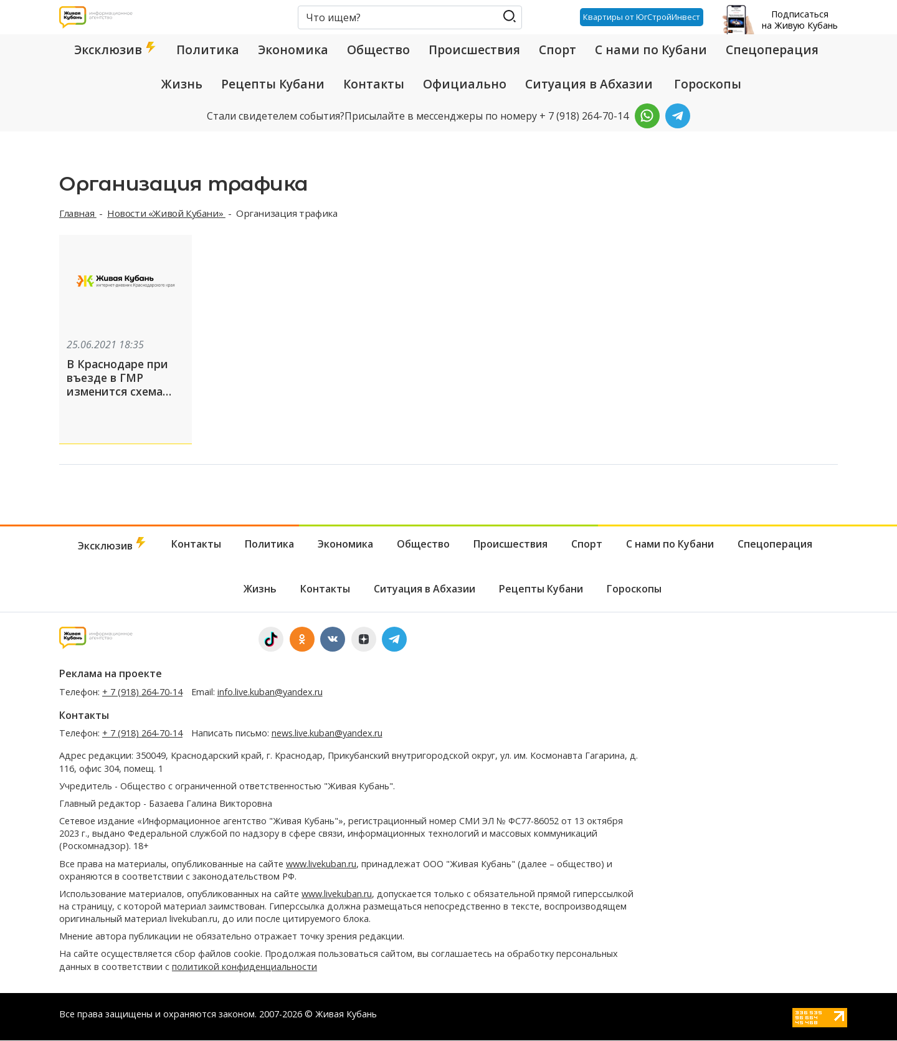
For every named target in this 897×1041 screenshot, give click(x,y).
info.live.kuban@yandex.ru (270, 692)
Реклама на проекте (110, 674)
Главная (78, 213)
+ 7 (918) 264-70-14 (142, 692)
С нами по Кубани (651, 50)
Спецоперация (772, 50)
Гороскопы (707, 84)
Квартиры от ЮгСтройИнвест (641, 16)
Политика (207, 50)
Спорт (557, 50)
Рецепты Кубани (273, 84)
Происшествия (474, 50)
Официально (464, 84)
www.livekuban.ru (321, 864)
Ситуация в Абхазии (589, 84)
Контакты (373, 84)
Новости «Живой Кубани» (166, 213)
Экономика (293, 50)
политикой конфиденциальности (244, 966)
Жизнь (181, 84)
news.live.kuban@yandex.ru (327, 733)
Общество (378, 50)
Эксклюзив (116, 50)
